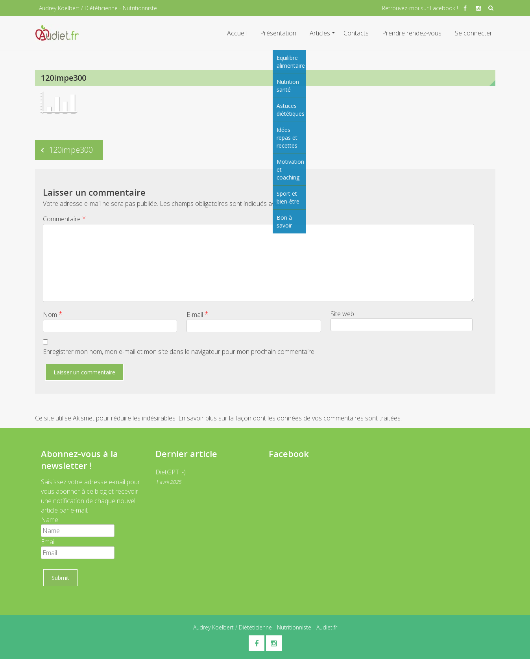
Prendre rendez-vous (411, 33)
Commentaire (64, 218)
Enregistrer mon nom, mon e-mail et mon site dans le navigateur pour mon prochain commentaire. (179, 351)
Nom (53, 314)
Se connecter (473, 33)
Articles (320, 33)
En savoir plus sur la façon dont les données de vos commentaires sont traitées (289, 418)
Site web (342, 313)
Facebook (289, 453)
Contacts (356, 33)
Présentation (278, 33)
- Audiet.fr (324, 627)
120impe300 (71, 149)
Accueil (237, 33)
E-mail (198, 314)
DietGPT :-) (170, 472)
